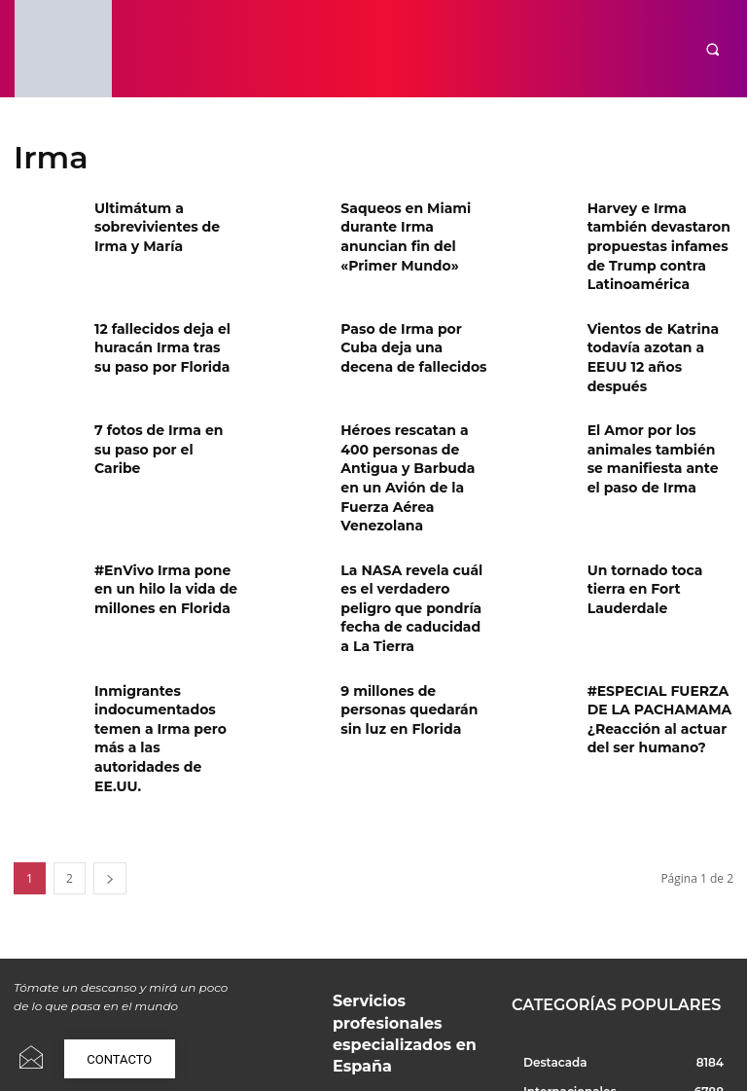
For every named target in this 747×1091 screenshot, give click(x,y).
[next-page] (109, 732)
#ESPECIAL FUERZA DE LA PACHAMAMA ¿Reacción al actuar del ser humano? (658, 600)
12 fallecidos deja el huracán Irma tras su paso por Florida (157, 314)
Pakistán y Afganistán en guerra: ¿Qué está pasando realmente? (399, 934)
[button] (712, 49)
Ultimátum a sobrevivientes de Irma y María (163, 223)
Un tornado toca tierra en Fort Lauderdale (655, 493)
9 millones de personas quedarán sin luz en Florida (410, 592)
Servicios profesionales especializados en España (396, 858)
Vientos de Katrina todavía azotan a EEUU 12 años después (656, 314)
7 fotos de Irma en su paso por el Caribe (158, 386)
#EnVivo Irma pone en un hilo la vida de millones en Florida (162, 502)
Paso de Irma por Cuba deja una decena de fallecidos (409, 314)
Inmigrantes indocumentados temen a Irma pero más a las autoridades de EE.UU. (165, 608)
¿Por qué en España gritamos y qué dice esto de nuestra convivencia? (406, 1004)
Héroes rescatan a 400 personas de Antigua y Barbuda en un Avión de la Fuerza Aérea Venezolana (409, 411)
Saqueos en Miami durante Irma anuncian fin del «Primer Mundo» (411, 223)
